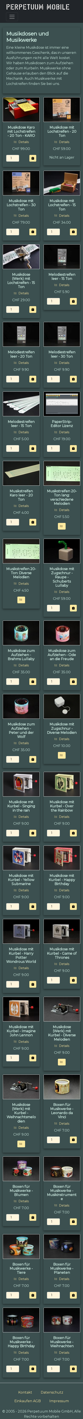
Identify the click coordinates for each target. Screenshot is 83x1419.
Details (21, 142)
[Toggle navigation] (12, 16)
